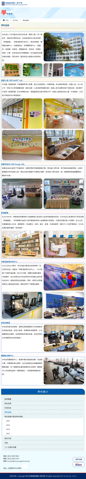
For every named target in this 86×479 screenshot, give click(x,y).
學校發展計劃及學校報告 (13, 416)
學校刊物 (7, 438)
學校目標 (7, 403)
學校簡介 (16, 20)
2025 (8, 421)
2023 (8, 429)
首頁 (7, 20)
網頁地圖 (78, 459)
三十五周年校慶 (10, 447)
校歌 (6, 443)
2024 (8, 425)
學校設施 (7, 412)
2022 (8, 433)
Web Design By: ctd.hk (68, 476)
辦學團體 (7, 399)
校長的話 (7, 408)
